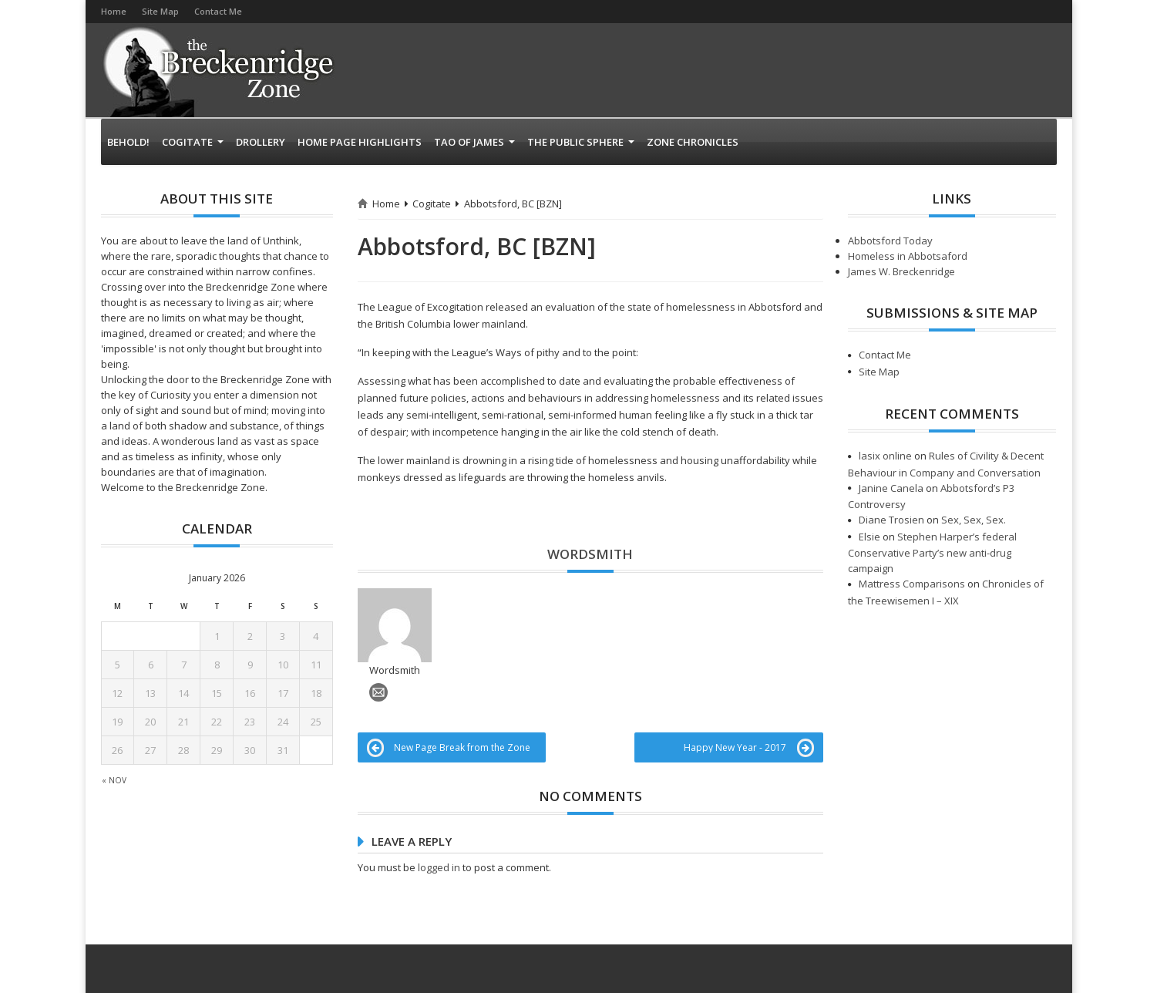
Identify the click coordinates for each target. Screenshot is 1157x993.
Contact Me (218, 11)
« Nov (114, 780)
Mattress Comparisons (912, 584)
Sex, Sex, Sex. (973, 520)
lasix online (885, 456)
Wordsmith (590, 554)
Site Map (160, 11)
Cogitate (193, 142)
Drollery (260, 142)
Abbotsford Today (890, 240)
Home (113, 11)
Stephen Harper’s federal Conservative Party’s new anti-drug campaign (932, 553)
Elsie (869, 537)
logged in (439, 814)
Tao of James (474, 142)
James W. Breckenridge (901, 271)
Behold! (128, 142)
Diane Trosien (891, 520)
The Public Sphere (580, 142)
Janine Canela (891, 488)
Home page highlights (360, 142)
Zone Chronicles (692, 142)
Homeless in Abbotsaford (907, 256)
